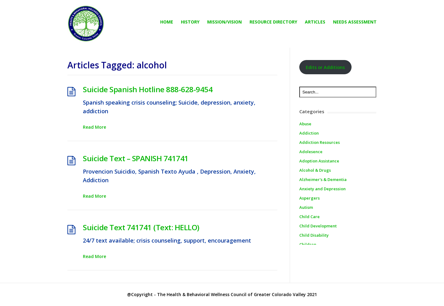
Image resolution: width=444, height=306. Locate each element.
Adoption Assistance (319, 161)
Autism (306, 207)
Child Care (309, 216)
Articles (315, 22)
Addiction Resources (319, 142)
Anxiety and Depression (322, 189)
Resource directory (273, 22)
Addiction (309, 133)
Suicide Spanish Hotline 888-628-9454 (147, 89)
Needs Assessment (355, 22)
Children (307, 244)
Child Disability (314, 235)
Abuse (305, 124)
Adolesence (310, 151)
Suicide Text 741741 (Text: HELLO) (141, 227)
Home (166, 22)
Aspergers (309, 198)
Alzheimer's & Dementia (323, 179)
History (190, 22)
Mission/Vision (224, 22)
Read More (94, 127)
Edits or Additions (325, 67)
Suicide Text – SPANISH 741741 (136, 158)
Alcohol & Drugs (315, 170)
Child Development (318, 226)
